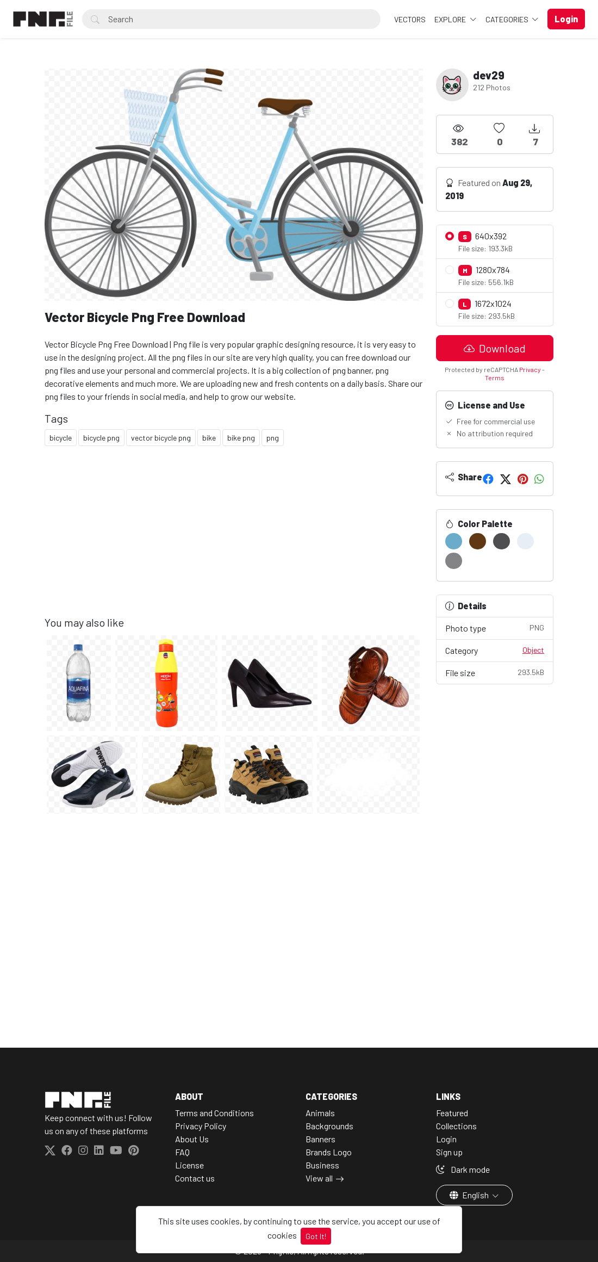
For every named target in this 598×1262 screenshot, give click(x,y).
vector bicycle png (161, 437)
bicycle (60, 437)
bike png (241, 437)
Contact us (195, 1178)
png (272, 437)
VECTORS (410, 19)
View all (319, 1178)
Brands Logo (329, 1152)
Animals (320, 1113)
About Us (192, 1139)
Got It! (316, 1236)
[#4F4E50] (501, 541)
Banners (320, 1139)
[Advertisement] (234, 539)
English (470, 1195)
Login (446, 1139)
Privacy (530, 369)
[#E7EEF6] (525, 541)
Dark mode (463, 1169)
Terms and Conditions (214, 1113)
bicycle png (101, 437)
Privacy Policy (200, 1126)
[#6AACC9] (453, 541)
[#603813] (477, 541)
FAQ (182, 1152)
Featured (452, 1113)
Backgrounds (329, 1126)
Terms (494, 377)
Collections (456, 1126)
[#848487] (453, 561)
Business (322, 1165)
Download (495, 348)
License (189, 1165)
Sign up (449, 1152)
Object (533, 649)
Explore (451, 19)
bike (209, 437)
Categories (507, 19)
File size (494, 672)
